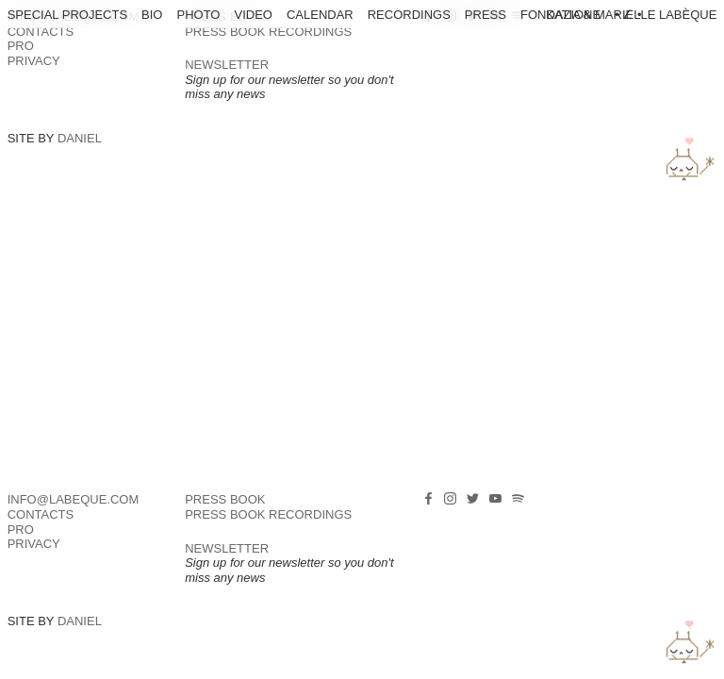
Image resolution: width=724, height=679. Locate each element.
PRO (21, 46)
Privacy (34, 61)
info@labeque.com (74, 499)
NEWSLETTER (227, 65)
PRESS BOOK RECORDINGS (268, 32)
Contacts (41, 32)
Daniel (80, 138)
